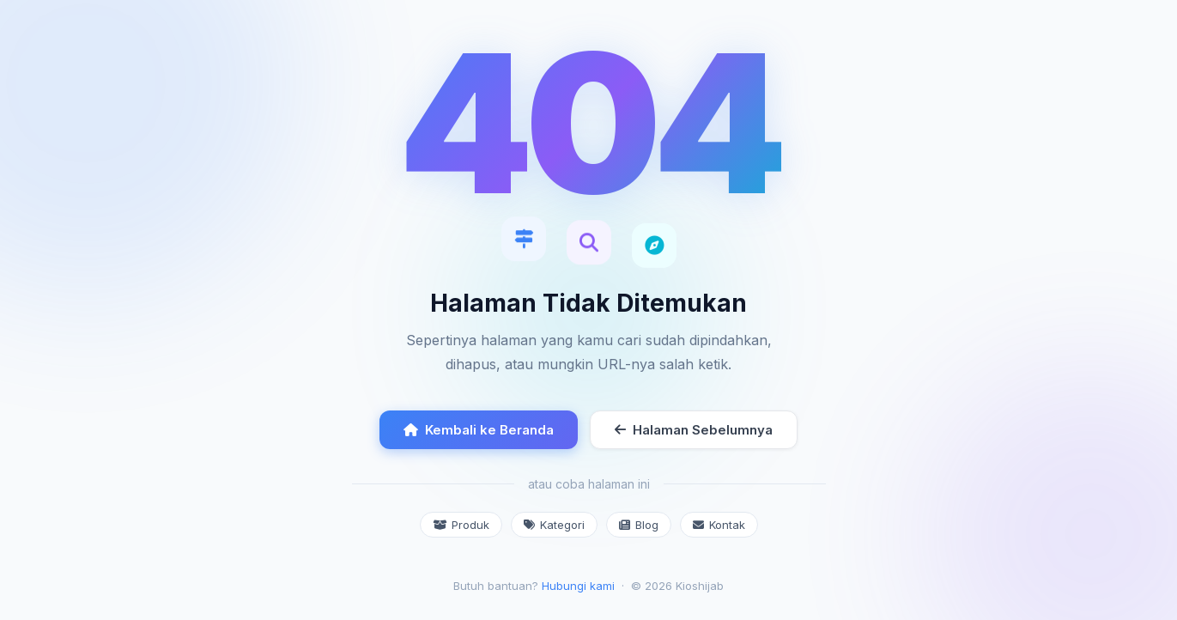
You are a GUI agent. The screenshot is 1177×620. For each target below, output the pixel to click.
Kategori (554, 525)
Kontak (719, 525)
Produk (461, 525)
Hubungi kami (578, 586)
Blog (638, 525)
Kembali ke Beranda (478, 430)
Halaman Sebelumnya (694, 430)
